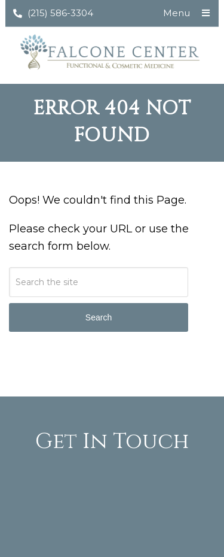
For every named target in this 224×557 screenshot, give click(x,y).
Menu (176, 13)
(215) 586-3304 (53, 13)
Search (98, 317)
